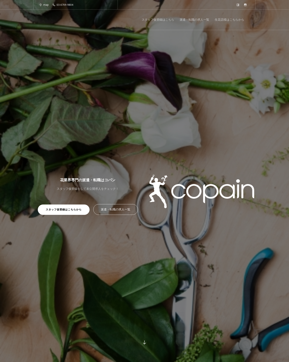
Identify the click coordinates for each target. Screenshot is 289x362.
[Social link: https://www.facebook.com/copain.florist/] (239, 5)
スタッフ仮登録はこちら (158, 20)
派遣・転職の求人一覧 (194, 20)
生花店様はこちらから (229, 20)
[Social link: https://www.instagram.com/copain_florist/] (246, 5)
